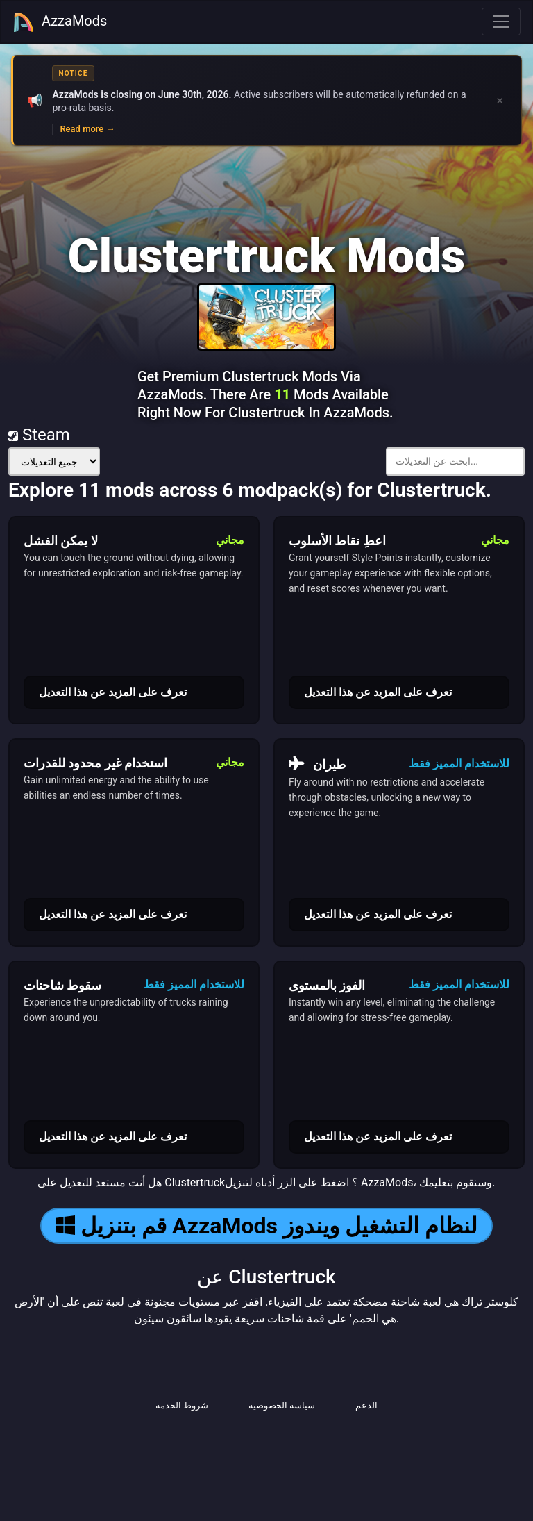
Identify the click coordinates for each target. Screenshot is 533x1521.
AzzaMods (59, 22)
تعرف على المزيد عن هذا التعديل (113, 692)
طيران (317, 764)
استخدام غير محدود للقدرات (95, 763)
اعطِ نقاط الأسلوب (337, 540)
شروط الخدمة (181, 1405)
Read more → (87, 129)
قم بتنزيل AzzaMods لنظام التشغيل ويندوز (266, 1226)
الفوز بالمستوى (327, 985)
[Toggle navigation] (501, 21)
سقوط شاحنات (62, 985)
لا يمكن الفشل (61, 540)
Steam (39, 434)
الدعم (366, 1405)
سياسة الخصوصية (281, 1405)
